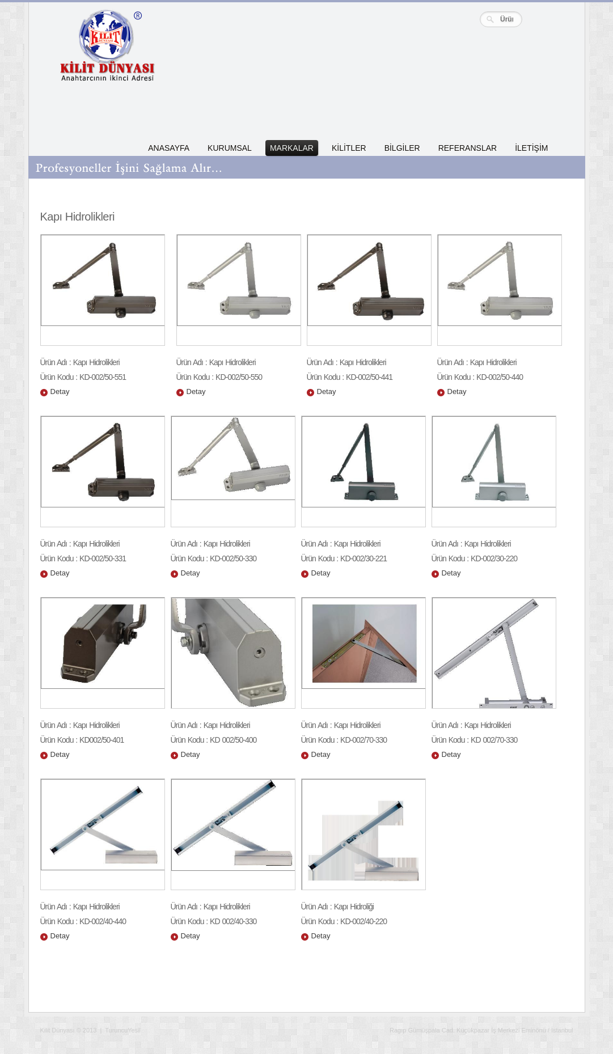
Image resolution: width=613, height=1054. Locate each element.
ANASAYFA (168, 148)
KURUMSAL (230, 148)
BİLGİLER (402, 148)
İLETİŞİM (531, 148)
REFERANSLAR (467, 148)
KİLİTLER (349, 148)
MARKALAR (292, 148)
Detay (60, 391)
